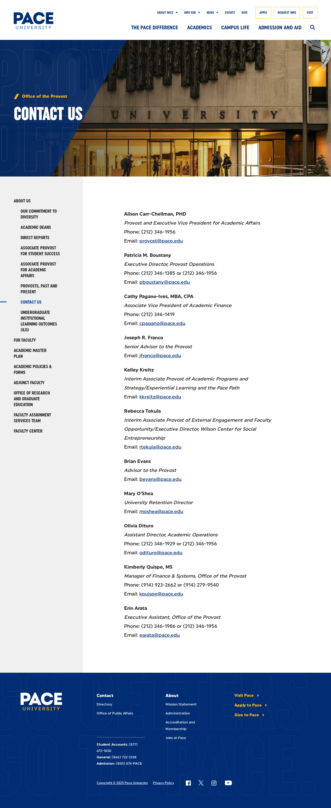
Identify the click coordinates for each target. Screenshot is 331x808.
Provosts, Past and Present (39, 289)
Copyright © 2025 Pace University (122, 783)
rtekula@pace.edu (160, 447)
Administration (178, 713)
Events (230, 13)
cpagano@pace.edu (162, 323)
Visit (310, 13)
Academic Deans (36, 227)
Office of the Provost (44, 96)
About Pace (165, 13)
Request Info (287, 13)
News (210, 13)
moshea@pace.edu (161, 511)
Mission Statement (181, 704)
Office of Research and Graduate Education (32, 399)
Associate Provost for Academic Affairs (38, 270)
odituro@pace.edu (160, 553)
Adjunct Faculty (29, 382)
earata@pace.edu (159, 635)
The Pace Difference (154, 27)
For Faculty (25, 340)
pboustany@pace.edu (164, 282)
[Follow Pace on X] (201, 783)
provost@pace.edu (161, 241)
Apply (263, 13)
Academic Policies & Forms (33, 369)
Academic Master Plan (30, 353)
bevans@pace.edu (160, 479)
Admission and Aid (279, 27)
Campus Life (235, 27)
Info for (190, 13)
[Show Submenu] (175, 12)
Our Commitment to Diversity (39, 214)
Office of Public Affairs (115, 713)
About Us (22, 200)
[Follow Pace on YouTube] (228, 783)
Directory (104, 704)
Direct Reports (35, 237)
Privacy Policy (163, 783)
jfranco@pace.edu (160, 356)
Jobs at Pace (176, 738)
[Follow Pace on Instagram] (214, 783)
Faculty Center (28, 431)
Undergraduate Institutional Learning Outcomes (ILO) (39, 321)
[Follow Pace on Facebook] (188, 783)
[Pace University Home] (34, 20)
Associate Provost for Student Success (40, 250)
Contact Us (31, 302)
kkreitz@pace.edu (160, 397)
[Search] (312, 28)
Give (245, 13)
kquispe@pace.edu (161, 594)
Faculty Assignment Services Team (32, 417)
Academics (199, 27)
